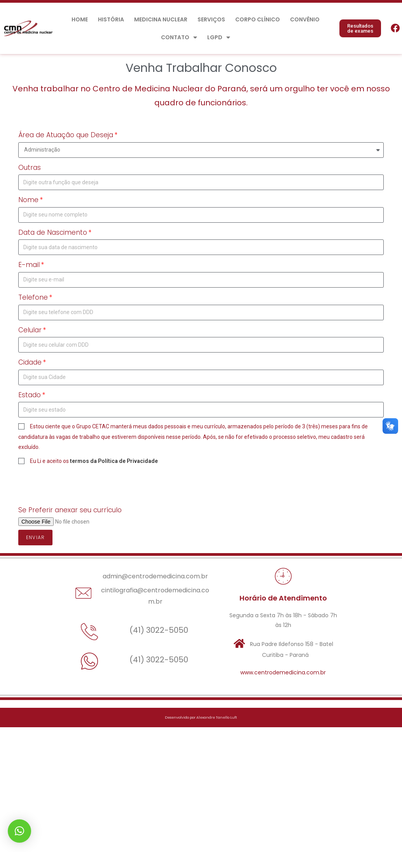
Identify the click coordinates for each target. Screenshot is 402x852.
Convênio (305, 19)
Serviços (211, 19)
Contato (179, 37)
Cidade (30, 362)
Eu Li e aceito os (94, 461)
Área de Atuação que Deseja (65, 135)
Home (80, 19)
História (111, 19)
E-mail (29, 264)
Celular (30, 330)
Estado (29, 395)
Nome (28, 199)
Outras (29, 167)
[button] (360, 28)
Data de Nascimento (52, 232)
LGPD (218, 37)
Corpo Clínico (257, 19)
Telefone (33, 297)
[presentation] (77, 485)
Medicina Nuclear (160, 19)
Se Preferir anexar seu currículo (70, 510)
